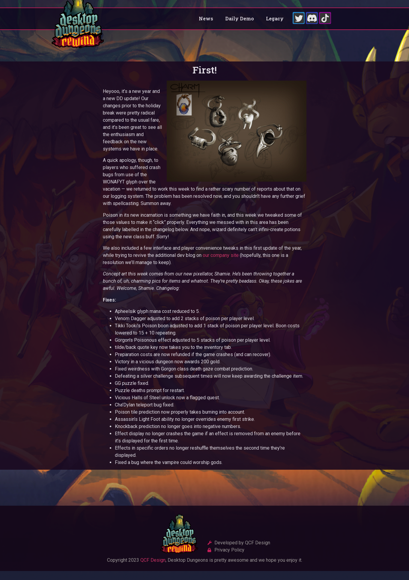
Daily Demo (239, 23)
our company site (221, 264)
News (206, 23)
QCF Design (153, 569)
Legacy (275, 23)
